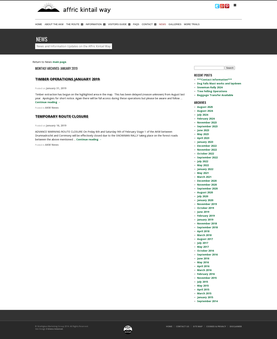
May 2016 (203, 262)
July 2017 (202, 243)
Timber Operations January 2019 (67, 79)
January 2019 (205, 219)
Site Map (197, 326)
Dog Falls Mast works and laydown (219, 83)
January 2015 (205, 297)
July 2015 (202, 281)
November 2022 (207, 149)
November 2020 (207, 184)
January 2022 (205, 169)
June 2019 (203, 211)
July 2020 (202, 196)
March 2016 (204, 270)
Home (38, 24)
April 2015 (203, 289)
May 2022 (203, 165)
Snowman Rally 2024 (210, 87)
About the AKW (54, 24)
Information (95, 24)
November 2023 (207, 122)
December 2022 (207, 145)
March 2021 (204, 177)
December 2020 (207, 180)
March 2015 (204, 293)
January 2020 (205, 200)
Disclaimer (236, 326)
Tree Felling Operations (212, 91)
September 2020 (207, 188)
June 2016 (203, 258)
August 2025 (205, 107)
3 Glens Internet (54, 329)
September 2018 (207, 227)
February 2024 (206, 118)
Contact (149, 24)
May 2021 (203, 173)
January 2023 (205, 142)
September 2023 (207, 126)
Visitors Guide (119, 24)
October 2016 (205, 250)
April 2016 (203, 266)
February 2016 (206, 274)
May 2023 (203, 134)
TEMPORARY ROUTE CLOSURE (61, 116)
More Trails (192, 24)
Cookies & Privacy (216, 326)
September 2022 (207, 157)
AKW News (52, 107)
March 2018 (204, 235)
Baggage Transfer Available (215, 95)
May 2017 (203, 246)
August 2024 (205, 110)
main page (59, 62)
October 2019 (205, 208)
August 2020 (205, 192)
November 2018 (207, 223)
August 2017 (205, 239)
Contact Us (182, 326)
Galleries (175, 24)
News (162, 24)
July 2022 (202, 161)
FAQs (136, 24)
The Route (74, 24)
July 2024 (202, 114)
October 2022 (205, 153)
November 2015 (207, 277)
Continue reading (47, 102)
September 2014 (207, 301)
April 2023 (203, 138)
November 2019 (207, 204)
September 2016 (207, 254)
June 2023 (203, 130)
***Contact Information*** (214, 79)
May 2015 (203, 285)
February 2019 (206, 215)
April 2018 (203, 231)
